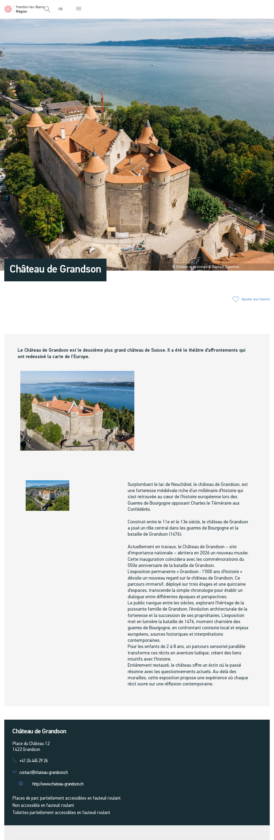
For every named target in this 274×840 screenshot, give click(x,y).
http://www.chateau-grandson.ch (57, 784)
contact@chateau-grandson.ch (43, 772)
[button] (47, 10)
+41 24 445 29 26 (33, 761)
